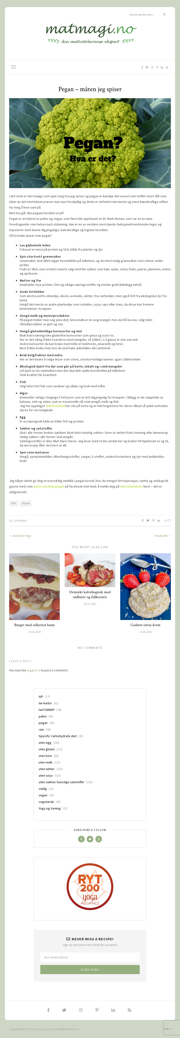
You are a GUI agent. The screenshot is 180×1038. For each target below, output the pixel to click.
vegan (43, 795)
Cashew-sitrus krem (146, 625)
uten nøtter (47, 769)
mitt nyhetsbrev (131, 486)
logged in (33, 670)
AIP (41, 696)
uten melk (45, 762)
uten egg (45, 742)
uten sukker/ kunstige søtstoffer (61, 782)
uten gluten (47, 749)
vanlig (43, 788)
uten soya (45, 775)
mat (13, 503)
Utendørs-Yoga (20, 536)
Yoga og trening (50, 808)
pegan (26, 503)
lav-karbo (45, 703)
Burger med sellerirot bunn (34, 625)
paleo (43, 716)
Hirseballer (162, 536)
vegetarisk (46, 802)
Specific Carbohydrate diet (58, 736)
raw (41, 729)
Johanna (20, 520)
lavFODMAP (47, 710)
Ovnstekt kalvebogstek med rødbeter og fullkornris (90, 595)
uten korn (45, 756)
